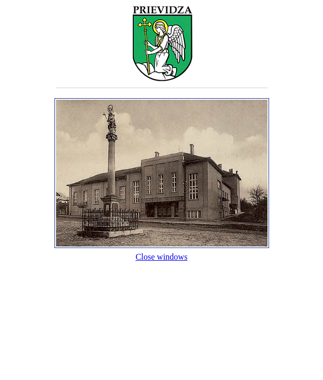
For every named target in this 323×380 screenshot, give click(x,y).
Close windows (161, 252)
